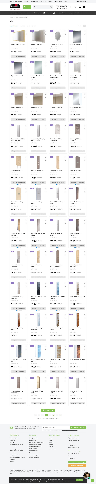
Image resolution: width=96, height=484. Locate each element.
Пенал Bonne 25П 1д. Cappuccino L (76, 171)
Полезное (32, 435)
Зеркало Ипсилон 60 (17, 76)
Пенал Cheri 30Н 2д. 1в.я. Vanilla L (18, 234)
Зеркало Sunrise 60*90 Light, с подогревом (56, 45)
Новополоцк (52, 449)
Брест (50, 440)
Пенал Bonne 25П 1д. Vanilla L (17, 202)
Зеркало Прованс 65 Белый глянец (56, 76)
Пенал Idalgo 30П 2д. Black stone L (38, 297)
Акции (60, 1)
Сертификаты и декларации (17, 457)
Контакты (12, 461)
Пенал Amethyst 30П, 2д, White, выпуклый (38, 139)
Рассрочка (55, 1)
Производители (33, 450)
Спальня (37, 13)
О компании (26, 1)
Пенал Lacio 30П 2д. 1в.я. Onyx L (57, 328)
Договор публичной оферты (36, 442)
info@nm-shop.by (73, 447)
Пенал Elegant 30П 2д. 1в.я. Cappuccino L (56, 265)
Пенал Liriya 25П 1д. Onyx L (57, 360)
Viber (70, 443)
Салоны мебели (18, 1)
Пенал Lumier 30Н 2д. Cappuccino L (17, 391)
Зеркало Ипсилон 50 (76, 44)
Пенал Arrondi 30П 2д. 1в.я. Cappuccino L (37, 171)
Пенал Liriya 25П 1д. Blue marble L (38, 360)
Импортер (12, 459)
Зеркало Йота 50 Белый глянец (37, 76)
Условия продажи (34, 455)
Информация (14, 435)
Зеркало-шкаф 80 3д (56, 107)
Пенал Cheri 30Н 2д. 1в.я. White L (38, 234)
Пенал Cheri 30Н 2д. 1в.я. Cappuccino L (77, 202)
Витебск (51, 442)
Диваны (27, 13)
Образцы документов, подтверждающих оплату (16, 449)
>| (60, 415)
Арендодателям (33, 438)
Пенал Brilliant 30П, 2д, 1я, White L (57, 202)
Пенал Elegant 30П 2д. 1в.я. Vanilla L (76, 265)
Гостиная (46, 13)
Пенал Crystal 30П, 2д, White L (56, 234)
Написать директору (77, 465)
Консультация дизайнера (77, 462)
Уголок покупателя (15, 438)
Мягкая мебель (16, 13)
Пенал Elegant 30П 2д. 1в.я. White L (17, 297)
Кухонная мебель (58, 13)
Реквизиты (32, 452)
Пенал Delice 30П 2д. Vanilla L (36, 265)
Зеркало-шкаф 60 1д (17, 107)
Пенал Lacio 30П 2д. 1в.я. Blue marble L (38, 328)
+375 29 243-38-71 (61, 8)
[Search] (43, 7)
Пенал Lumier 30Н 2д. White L (56, 391)
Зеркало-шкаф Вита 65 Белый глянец (76, 108)
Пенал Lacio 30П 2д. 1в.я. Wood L (77, 328)
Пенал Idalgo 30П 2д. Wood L (17, 328)
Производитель (20, 17)
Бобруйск (51, 447)
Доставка (12, 1)
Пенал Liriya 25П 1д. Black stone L (18, 360)
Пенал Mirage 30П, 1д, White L (76, 391)
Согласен (79, 479)
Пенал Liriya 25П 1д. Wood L (77, 360)
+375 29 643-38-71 (61, 7)
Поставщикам (33, 448)
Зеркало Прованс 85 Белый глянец (75, 76)
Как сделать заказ (14, 455)
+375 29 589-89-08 (73, 454)
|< (35, 415)
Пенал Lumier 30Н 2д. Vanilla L (37, 391)
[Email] (56, 427)
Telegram (71, 445)
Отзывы (65, 1)
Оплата (12, 442)
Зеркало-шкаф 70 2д (36, 107)
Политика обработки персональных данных (35, 445)
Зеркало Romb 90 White (37, 44)
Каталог (27, 7)
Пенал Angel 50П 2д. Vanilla (17, 171)
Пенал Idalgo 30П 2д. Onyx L (77, 297)
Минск (50, 438)
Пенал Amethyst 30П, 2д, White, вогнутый (18, 139)
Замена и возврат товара (36, 1)
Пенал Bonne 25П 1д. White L (37, 202)
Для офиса (78, 13)
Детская (70, 13)
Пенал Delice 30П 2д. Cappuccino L (75, 234)
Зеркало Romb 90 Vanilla (18, 44)
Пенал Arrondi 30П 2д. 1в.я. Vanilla (56, 171)
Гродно (51, 444)
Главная (12, 17)
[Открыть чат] (86, 475)
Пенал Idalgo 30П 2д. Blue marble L (57, 297)
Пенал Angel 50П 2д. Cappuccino (56, 139)
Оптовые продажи (47, 1)
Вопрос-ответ (32, 440)
